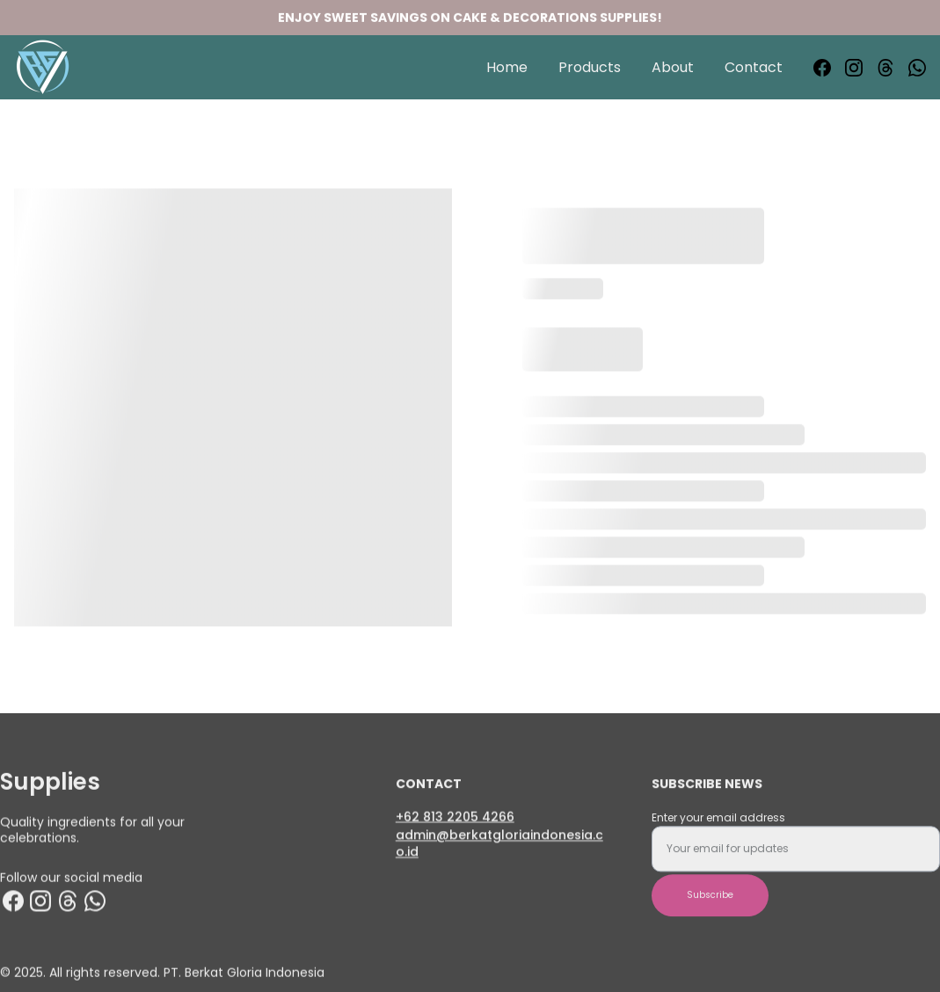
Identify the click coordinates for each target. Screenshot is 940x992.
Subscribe (710, 903)
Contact (754, 67)
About (673, 67)
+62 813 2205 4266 (455, 817)
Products (589, 67)
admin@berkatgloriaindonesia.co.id (499, 846)
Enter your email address (718, 826)
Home (507, 67)
